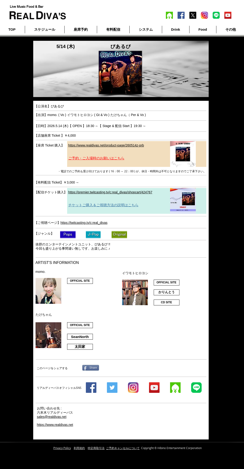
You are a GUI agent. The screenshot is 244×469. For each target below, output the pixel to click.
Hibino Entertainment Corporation (179, 448)
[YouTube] (227, 15)
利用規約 (79, 448)
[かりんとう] (166, 292)
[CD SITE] (166, 302)
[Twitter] (112, 387)
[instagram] (133, 387)
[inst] (204, 15)
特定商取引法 (96, 448)
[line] (216, 15)
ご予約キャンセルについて (123, 448)
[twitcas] (169, 15)
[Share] (90, 368)
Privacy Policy (62, 448)
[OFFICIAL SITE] (80, 281)
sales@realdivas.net (51, 417)
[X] (192, 15)
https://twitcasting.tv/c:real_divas (84, 223)
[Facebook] (181, 15)
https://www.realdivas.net (55, 425)
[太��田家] (80, 347)
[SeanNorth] (80, 337)
